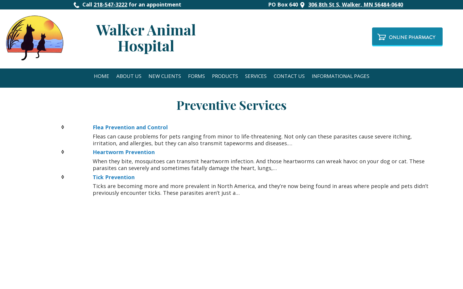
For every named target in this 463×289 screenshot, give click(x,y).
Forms (196, 76)
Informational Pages (340, 76)
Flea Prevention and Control (130, 127)
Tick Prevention (114, 177)
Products (225, 76)
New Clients (165, 76)
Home (101, 76)
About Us (128, 76)
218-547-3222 (110, 4)
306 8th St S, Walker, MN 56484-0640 (355, 4)
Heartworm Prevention (124, 152)
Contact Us (289, 76)
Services (256, 76)
